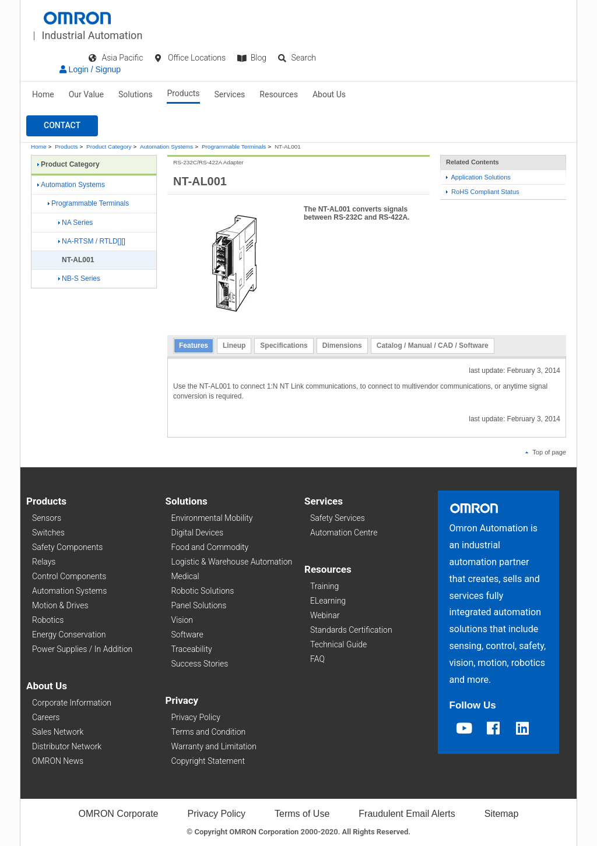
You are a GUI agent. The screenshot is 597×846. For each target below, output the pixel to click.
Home (43, 94)
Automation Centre (343, 532)
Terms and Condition (208, 731)
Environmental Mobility (212, 518)
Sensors (46, 518)
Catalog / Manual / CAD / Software (433, 345)
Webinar (324, 615)
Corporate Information (71, 702)
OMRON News (57, 761)
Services (230, 94)
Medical (185, 576)
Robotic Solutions (202, 590)
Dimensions (342, 345)
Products (183, 93)
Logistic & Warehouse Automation (232, 561)
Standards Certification (351, 629)
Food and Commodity (210, 547)
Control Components (69, 576)
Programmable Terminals (234, 146)
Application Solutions (478, 177)
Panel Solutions (199, 605)
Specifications (283, 345)
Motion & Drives (60, 605)
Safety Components (67, 547)
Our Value (86, 94)
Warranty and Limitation (214, 746)
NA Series (75, 222)
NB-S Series (79, 278)
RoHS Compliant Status (482, 191)
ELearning (328, 600)
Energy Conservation (69, 634)
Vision (182, 620)
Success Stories (200, 663)
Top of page (545, 452)
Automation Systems (166, 146)
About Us (329, 94)
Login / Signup (90, 69)
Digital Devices (197, 532)
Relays (43, 561)
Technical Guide (338, 644)
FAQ (317, 659)
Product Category (108, 146)
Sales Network (57, 731)
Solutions (135, 94)
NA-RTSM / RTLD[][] (91, 241)
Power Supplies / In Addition (82, 649)
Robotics (48, 620)
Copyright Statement (208, 761)
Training (324, 586)
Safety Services (337, 518)
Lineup (234, 345)
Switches (48, 532)
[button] (62, 125)
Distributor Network (66, 746)
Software (187, 634)
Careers (45, 717)
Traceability (191, 649)
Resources (278, 94)
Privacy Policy (195, 717)
